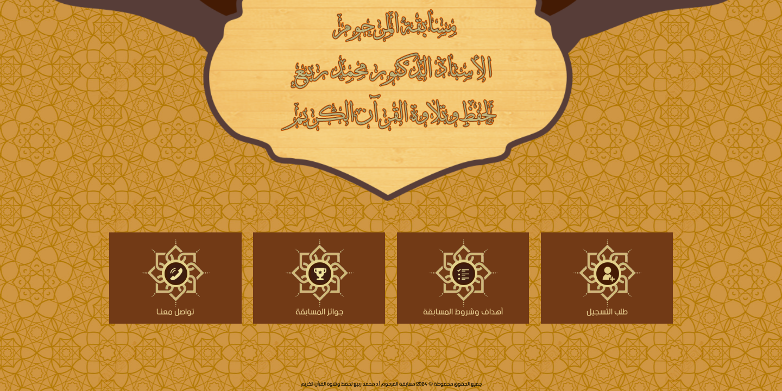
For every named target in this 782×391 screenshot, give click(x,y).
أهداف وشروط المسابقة (463, 310)
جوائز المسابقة (319, 310)
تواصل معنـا (175, 310)
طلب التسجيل (607, 310)
